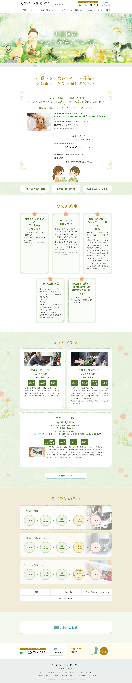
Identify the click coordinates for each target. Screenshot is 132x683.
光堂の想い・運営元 (103, 10)
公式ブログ (92, 675)
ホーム (22, 65)
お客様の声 (90, 10)
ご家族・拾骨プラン (46, 10)
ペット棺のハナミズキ (41, 434)
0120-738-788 (90, 5)
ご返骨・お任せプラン (29, 10)
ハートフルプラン (62, 10)
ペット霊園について (77, 10)
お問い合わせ (81, 675)
